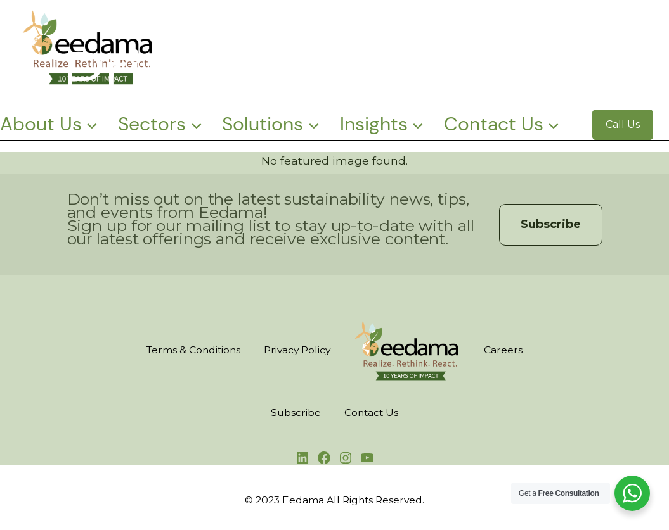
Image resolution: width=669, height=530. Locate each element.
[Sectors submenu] (196, 124)
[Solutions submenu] (314, 124)
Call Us (623, 124)
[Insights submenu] (418, 124)
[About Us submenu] (92, 124)
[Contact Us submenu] (553, 124)
